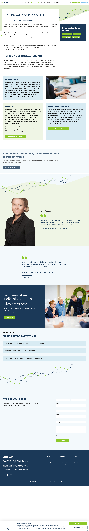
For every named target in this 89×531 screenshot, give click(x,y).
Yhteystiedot (57, 2)
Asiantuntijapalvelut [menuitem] (50, 462)
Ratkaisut (27, 2)
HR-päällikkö (77, 34)
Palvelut (20, 2)
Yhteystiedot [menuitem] (77, 462)
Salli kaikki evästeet (78, 515)
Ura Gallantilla (76, 2)
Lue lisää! (8, 317)
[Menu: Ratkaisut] (31, 2)
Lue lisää (27, 277)
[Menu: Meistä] (38, 2)
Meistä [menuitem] (76, 456)
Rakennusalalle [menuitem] (63, 459)
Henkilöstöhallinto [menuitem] (50, 461)
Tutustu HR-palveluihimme (15, 136)
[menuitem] (20, 3)
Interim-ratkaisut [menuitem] (64, 462)
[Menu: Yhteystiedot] (61, 2)
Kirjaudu (84, 2)
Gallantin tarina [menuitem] (77, 459)
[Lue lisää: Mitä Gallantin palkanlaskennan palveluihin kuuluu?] (44, 343)
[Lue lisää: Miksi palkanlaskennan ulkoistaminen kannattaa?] (44, 358)
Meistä (35, 2)
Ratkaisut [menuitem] (63, 456)
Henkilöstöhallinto (67, 34)
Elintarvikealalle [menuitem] (63, 464)
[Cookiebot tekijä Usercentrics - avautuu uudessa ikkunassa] (8, 528)
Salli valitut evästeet (78, 519)
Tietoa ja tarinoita (45, 2)
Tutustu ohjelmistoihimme (57, 128)
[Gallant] (4, 3)
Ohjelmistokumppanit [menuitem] (79, 461)
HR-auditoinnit (76, 37)
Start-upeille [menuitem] (63, 461)
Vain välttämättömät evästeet (78, 522)
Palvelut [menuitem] (49, 456)
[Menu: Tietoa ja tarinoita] (51, 2)
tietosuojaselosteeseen (66, 436)
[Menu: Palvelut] (22, 2)
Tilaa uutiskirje (60, 481)
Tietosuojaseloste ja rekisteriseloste (47, 481)
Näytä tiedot (69, 528)
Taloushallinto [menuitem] (49, 459)
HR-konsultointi (66, 37)
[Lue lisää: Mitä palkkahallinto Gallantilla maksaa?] (44, 350)
